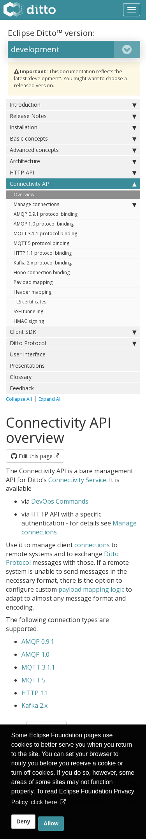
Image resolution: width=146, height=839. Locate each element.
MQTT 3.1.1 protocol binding (45, 233)
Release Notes (73, 116)
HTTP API (73, 172)
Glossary (21, 377)
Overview (24, 194)
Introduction (73, 105)
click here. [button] (45, 802)
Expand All (50, 399)
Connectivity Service (77, 480)
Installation (73, 127)
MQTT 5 (33, 680)
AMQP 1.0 (35, 654)
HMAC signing (29, 321)
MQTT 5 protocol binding (41, 243)
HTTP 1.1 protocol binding (43, 253)
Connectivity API (73, 184)
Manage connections (75, 204)
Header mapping (32, 292)
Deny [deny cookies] (23, 821)
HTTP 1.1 (34, 693)
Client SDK (73, 332)
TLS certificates (30, 301)
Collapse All (19, 399)
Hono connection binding (42, 272)
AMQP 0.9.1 (37, 641)
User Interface (28, 354)
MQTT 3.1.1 (38, 667)
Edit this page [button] (32, 456)
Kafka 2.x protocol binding (43, 262)
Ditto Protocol (73, 343)
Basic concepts (73, 139)
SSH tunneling (28, 311)
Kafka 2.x (34, 705)
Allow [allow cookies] (51, 823)
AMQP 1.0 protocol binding (44, 223)
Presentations (27, 365)
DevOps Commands (59, 501)
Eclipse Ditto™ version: (51, 32)
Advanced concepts (73, 150)
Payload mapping (33, 282)
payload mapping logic (91, 589)
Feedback (22, 388)
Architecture (73, 161)
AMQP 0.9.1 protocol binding (45, 214)
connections (92, 545)
